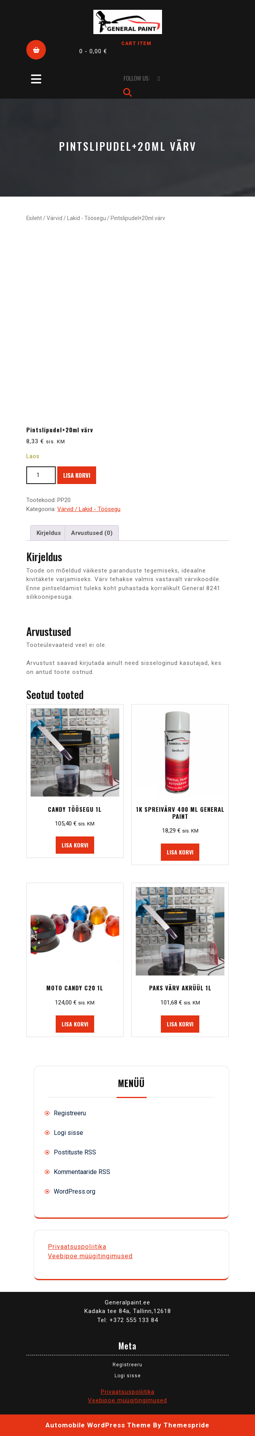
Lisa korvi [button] (75, 845)
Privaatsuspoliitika (77, 1246)
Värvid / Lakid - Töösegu (76, 218)
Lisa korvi (76, 475)
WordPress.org (74, 1191)
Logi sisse (68, 1132)
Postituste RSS (75, 1152)
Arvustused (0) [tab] (92, 532)
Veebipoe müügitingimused (90, 1256)
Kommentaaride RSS (82, 1172)
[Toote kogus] (41, 475)
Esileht (34, 218)
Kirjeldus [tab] (48, 532)
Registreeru (70, 1113)
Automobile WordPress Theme (98, 1425)
